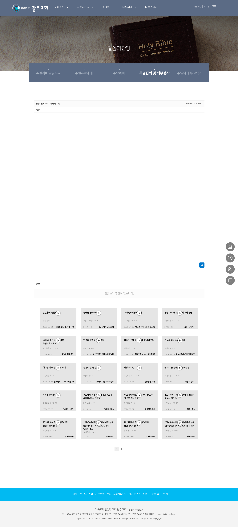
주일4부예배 (84, 73)
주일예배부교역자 (189, 73)
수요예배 (119, 73)
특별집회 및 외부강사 (154, 73)
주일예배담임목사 (48, 73)
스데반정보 (157, 518)
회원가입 (197, 7)
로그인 (206, 7)
